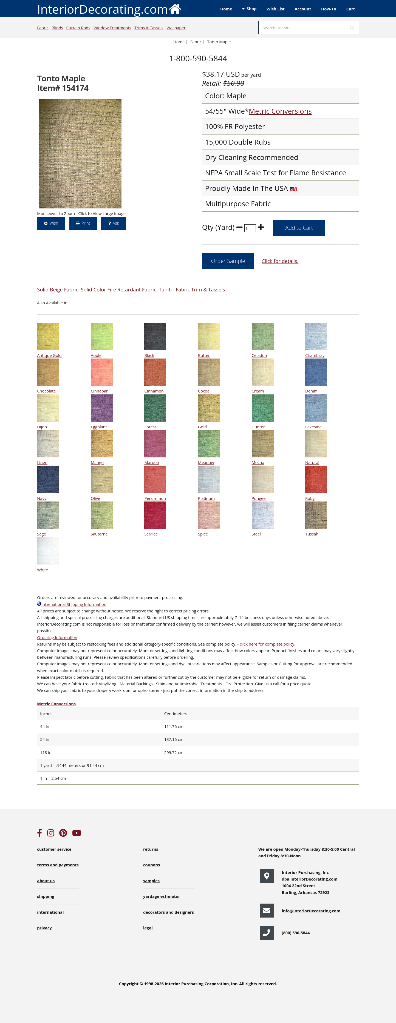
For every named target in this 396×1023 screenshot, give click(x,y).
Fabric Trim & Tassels (200, 289)
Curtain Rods (78, 27)
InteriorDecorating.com (109, 8)
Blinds (57, 27)
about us (46, 880)
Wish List (276, 9)
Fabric (42, 27)
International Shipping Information (71, 604)
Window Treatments (112, 27)
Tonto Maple (219, 41)
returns (150, 849)
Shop (251, 8)
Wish (53, 223)
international (50, 912)
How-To (328, 9)
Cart (350, 9)
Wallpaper (175, 27)
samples (151, 880)
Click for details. (280, 260)
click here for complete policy (266, 644)
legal (148, 927)
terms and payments (58, 864)
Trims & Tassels (148, 27)
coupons (151, 864)
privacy (44, 927)
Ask (116, 223)
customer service (54, 849)
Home (226, 9)
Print (85, 223)
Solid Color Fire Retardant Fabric (118, 289)
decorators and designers (168, 912)
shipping (45, 896)
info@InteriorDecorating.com (311, 910)
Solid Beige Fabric (57, 289)
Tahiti (165, 289)
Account (303, 9)
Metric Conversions (280, 111)
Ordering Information (57, 637)
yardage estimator (161, 896)
